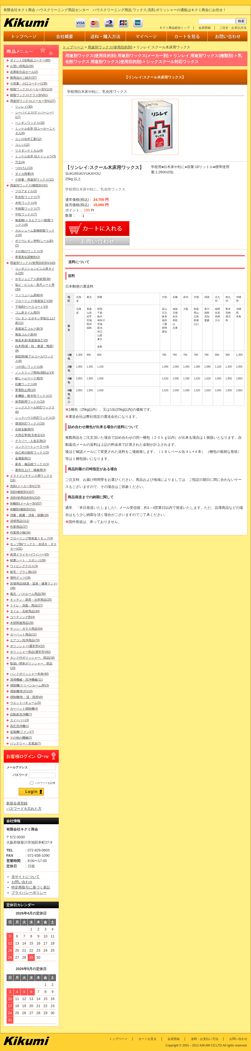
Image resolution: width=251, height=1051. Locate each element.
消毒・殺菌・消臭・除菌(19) (29, 515)
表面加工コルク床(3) (29, 328)
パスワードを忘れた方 (24, 809)
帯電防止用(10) (25, 390)
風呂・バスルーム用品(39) (28, 594)
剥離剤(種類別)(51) (23, 509)
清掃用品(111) (19, 521)
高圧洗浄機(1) (19, 726)
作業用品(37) (18, 527)
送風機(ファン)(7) (22, 732)
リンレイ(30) (24, 106)
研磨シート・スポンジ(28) (28, 560)
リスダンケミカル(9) (29, 150)
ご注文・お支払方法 (232, 28)
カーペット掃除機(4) (24, 708)
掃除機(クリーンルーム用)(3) (29, 685)
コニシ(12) (22, 145)
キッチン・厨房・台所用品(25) (31, 599)
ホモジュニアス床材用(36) (33, 279)
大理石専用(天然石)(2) (30, 435)
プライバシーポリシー (29, 893)
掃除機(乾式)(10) (21, 691)
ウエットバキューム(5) (25, 703)
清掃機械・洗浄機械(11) (26, 679)
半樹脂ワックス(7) (27, 208)
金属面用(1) (23, 458)
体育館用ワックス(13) (30, 401)
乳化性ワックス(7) (27, 197)
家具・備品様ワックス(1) (32, 464)
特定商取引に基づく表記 (30, 887)
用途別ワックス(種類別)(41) (29, 185)
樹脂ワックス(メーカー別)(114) (31, 89)
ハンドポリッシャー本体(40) (29, 674)
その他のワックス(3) (29, 251)
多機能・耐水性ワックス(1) (33, 396)
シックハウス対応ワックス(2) (35, 418)
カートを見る (147, 1039)
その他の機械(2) (21, 737)
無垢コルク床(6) (26, 334)
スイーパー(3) (19, 720)
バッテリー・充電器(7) (25, 743)
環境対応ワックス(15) (30, 423)
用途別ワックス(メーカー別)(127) (32, 101)
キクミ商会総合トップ (175, 28)
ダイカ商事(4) (24, 174)
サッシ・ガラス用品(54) (26, 628)
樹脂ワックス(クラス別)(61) (29, 95)
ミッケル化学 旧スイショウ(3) (35, 156)
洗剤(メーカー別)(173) (25, 486)
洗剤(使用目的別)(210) (25, 498)
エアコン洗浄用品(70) (25, 640)
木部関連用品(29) (22, 623)
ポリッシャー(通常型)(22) (27, 646)
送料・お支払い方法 (204, 1039)
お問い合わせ (22, 882)
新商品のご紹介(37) (23, 77)
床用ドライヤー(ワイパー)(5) (29, 554)
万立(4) (20, 162)
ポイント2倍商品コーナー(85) (30, 60)
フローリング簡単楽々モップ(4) (31, 538)
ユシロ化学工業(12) (28, 139)
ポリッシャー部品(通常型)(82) (30, 652)
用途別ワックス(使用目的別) (110, 47)
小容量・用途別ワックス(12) (34, 179)
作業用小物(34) (20, 532)
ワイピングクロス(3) (24, 566)
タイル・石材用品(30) (25, 611)
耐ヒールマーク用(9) (29, 378)
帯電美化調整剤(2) (27, 257)
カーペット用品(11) (23, 634)
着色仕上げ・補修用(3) (30, 470)
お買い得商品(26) (22, 66)
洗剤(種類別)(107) (22, 492)
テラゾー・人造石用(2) (30, 441)
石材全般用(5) (24, 429)
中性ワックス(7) (26, 214)
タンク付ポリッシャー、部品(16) (32, 657)
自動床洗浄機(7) (21, 714)
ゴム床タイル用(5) (27, 312)
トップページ (73, 47)
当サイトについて (25, 877)
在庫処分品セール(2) (24, 72)
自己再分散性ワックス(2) (32, 452)
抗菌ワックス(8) (26, 384)
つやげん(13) (24, 168)
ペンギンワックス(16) (30, 123)
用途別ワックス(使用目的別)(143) (32, 263)
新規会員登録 (16, 803)
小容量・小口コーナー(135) (28, 83)
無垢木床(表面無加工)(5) (31, 340)
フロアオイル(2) (26, 191)
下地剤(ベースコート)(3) (31, 307)
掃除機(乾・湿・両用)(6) (26, 697)
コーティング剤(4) (22, 617)
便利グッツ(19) (20, 577)
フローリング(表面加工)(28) (34, 301)
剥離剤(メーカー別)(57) (26, 503)
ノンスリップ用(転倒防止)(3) (34, 372)
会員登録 (205, 28)
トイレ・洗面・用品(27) (26, 605)
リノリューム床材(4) (29, 295)
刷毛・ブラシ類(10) (23, 572)
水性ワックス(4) (26, 203)
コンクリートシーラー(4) (32, 447)
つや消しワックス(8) (29, 367)
